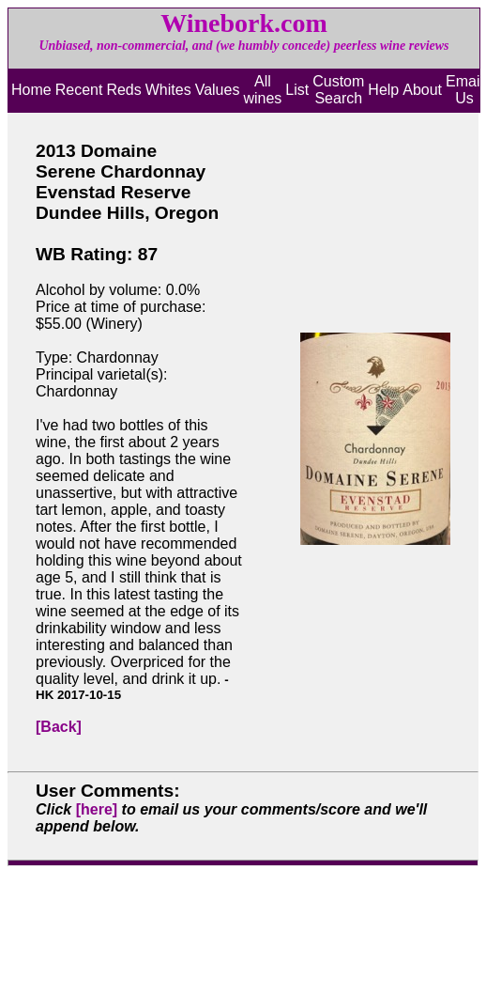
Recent (79, 90)
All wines (262, 89)
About (422, 90)
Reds (123, 90)
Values (217, 90)
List (297, 90)
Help (383, 90)
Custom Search (338, 89)
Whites (168, 90)
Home (31, 90)
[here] (96, 809)
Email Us (464, 89)
